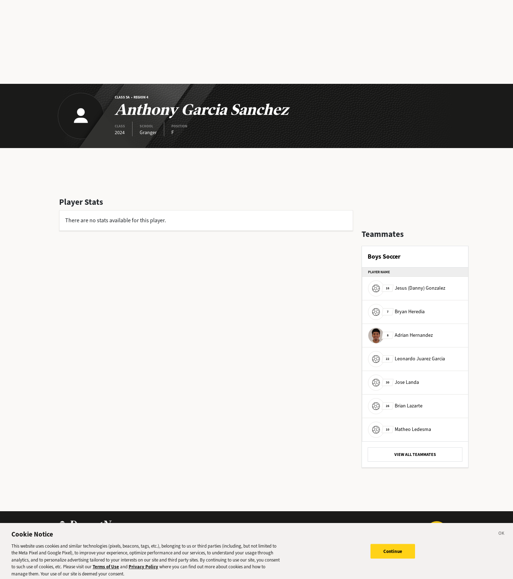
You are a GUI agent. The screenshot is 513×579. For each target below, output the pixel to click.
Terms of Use (106, 569)
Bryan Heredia (396, 311)
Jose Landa (393, 382)
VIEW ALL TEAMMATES (415, 454)
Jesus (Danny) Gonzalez (406, 288)
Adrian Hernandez (400, 335)
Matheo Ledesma (399, 429)
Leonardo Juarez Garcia (406, 358)
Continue (392, 553)
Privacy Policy (143, 569)
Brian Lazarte (395, 405)
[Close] (501, 536)
